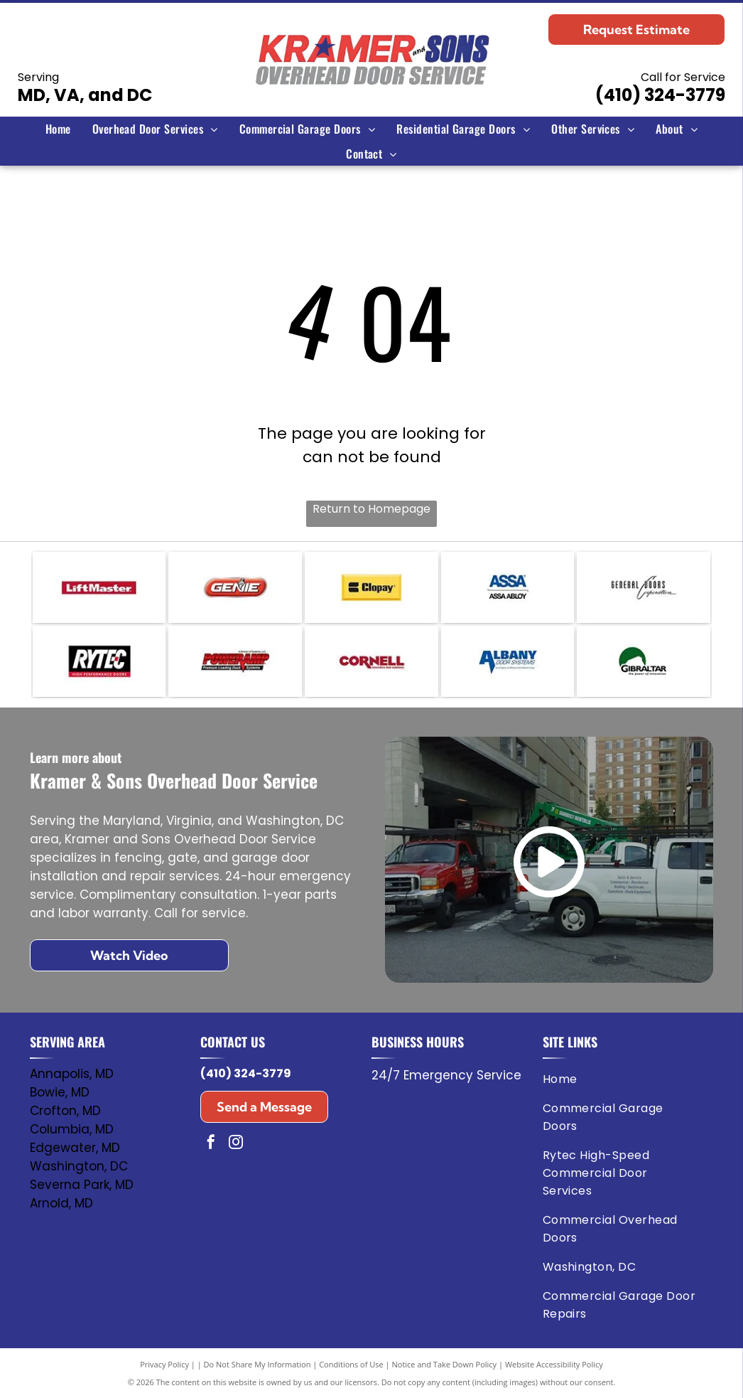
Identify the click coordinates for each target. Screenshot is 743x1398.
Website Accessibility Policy (554, 1364)
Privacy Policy (164, 1364)
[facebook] (211, 1143)
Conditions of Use (351, 1364)
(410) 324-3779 (660, 95)
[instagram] (235, 1143)
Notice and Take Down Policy (444, 1364)
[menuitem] (58, 129)
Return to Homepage (371, 509)
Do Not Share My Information (257, 1364)
